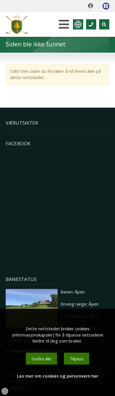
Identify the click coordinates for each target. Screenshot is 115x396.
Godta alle (41, 358)
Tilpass (76, 358)
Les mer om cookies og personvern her (57, 376)
